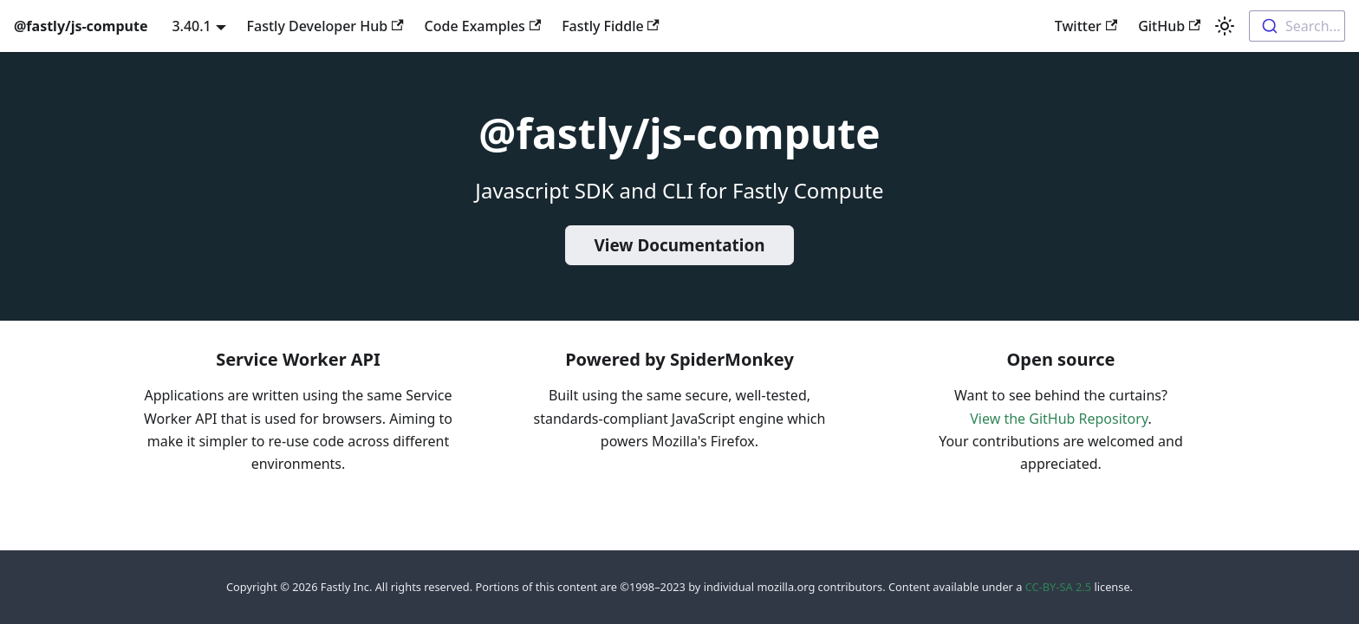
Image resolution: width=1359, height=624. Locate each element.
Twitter (1086, 26)
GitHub (1169, 26)
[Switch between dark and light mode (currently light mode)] (1225, 26)
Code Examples (483, 26)
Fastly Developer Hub (325, 26)
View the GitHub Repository (1059, 418)
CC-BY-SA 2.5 (1058, 587)
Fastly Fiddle (611, 26)
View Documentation (680, 245)
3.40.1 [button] (191, 26)
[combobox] (1297, 26)
